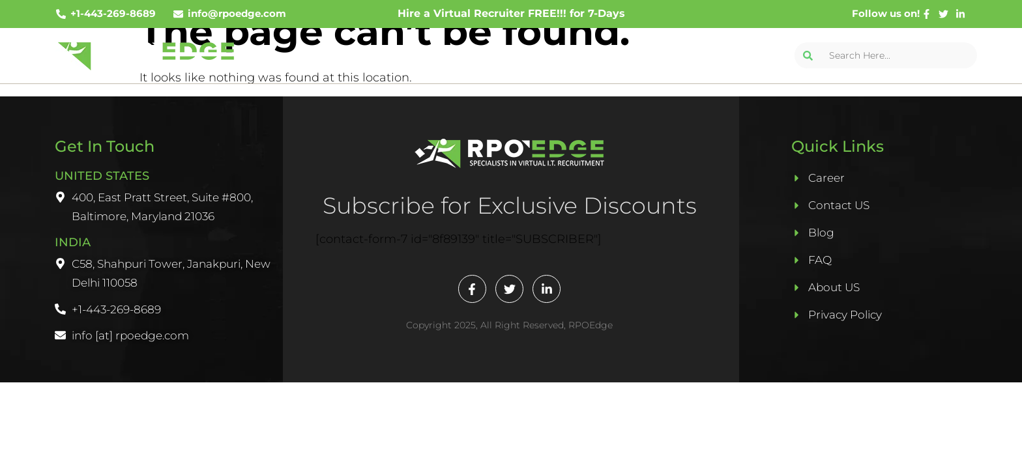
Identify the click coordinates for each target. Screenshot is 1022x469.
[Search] (808, 55)
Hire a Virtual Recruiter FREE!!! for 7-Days (511, 13)
